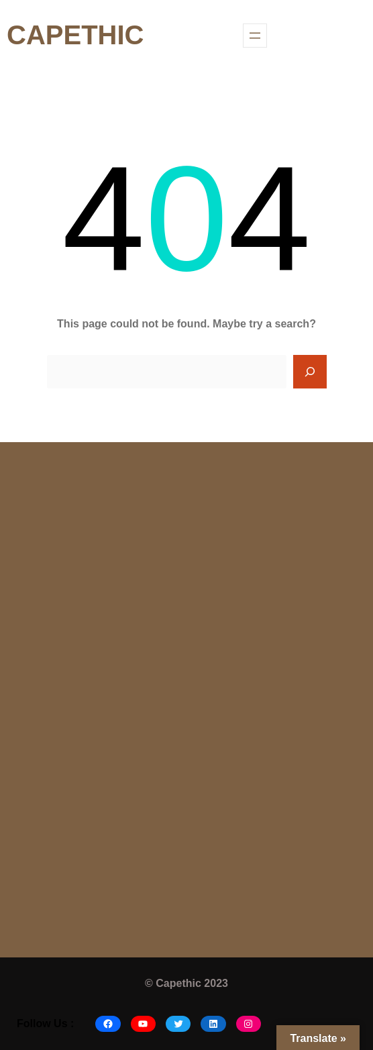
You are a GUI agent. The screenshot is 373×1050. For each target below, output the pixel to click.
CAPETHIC (75, 35)
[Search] (310, 371)
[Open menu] (255, 35)
